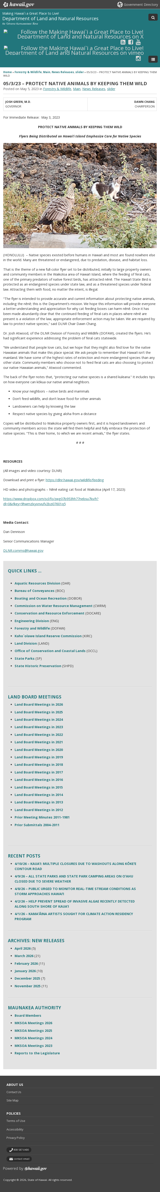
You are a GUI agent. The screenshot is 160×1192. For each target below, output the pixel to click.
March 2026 (24, 956)
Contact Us (13, 1092)
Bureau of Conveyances (34, 590)
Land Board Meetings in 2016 (39, 779)
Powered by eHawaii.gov (25, 1170)
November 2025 (28, 986)
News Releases (63, 72)
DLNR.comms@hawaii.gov (23, 550)
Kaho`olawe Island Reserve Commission (48, 636)
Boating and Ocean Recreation (41, 598)
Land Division (26, 643)
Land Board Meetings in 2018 (39, 764)
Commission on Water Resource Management (54, 606)
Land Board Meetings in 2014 (39, 795)
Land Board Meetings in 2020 (39, 749)
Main (46, 72)
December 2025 (27, 978)
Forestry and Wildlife (32, 628)
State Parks (25, 658)
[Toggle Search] (153, 17)
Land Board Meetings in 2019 (39, 757)
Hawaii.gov (18, 4)
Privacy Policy (15, 1138)
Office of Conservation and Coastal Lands (50, 651)
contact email (21, 1158)
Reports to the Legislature (37, 1053)
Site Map (12, 1100)
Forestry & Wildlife (28, 72)
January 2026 (25, 971)
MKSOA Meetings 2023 (33, 1045)
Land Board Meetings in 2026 (39, 704)
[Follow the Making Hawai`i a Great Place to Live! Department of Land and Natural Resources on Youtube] (138, 42)
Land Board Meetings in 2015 (39, 787)
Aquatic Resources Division (37, 583)
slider (79, 72)
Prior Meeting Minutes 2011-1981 (42, 817)
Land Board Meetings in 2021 (39, 742)
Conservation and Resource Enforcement (49, 613)
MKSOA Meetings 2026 (33, 1023)
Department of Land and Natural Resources (50, 18)
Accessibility (14, 1129)
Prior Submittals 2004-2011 (37, 825)
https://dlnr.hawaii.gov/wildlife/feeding (75, 480)
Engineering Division (32, 621)
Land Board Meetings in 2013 (39, 802)
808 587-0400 (21, 1149)
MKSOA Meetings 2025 (33, 1030)
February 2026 (26, 963)
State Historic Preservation (38, 666)
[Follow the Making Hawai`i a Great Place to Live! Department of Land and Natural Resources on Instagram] (138, 58)
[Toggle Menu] (153, 59)
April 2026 (23, 948)
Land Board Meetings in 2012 (39, 810)
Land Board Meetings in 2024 (39, 719)
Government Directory (141, 4)
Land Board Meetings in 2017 (39, 772)
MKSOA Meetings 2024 (33, 1038)
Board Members (28, 1015)
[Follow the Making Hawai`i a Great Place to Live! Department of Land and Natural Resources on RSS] (123, 42)
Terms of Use (15, 1121)
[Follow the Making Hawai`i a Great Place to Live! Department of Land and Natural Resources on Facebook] (130, 42)
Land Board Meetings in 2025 (39, 712)
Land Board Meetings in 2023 (39, 727)
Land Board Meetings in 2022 (39, 734)
